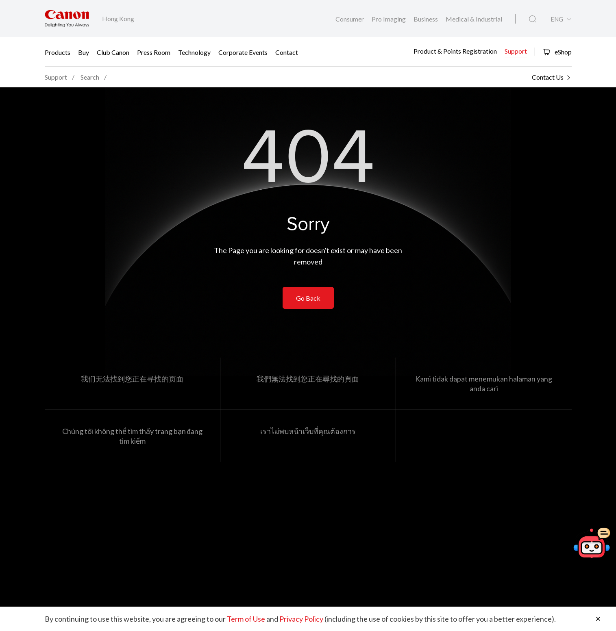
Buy (83, 52)
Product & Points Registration (455, 51)
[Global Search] (532, 19)
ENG (557, 19)
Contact (286, 52)
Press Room (153, 52)
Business (426, 19)
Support (516, 51)
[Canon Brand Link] (67, 18)
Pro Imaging (389, 19)
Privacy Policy (301, 618)
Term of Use (246, 618)
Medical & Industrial (474, 19)
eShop (557, 52)
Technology (194, 52)
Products (57, 52)
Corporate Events (243, 52)
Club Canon (113, 52)
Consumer (350, 19)
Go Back (308, 298)
